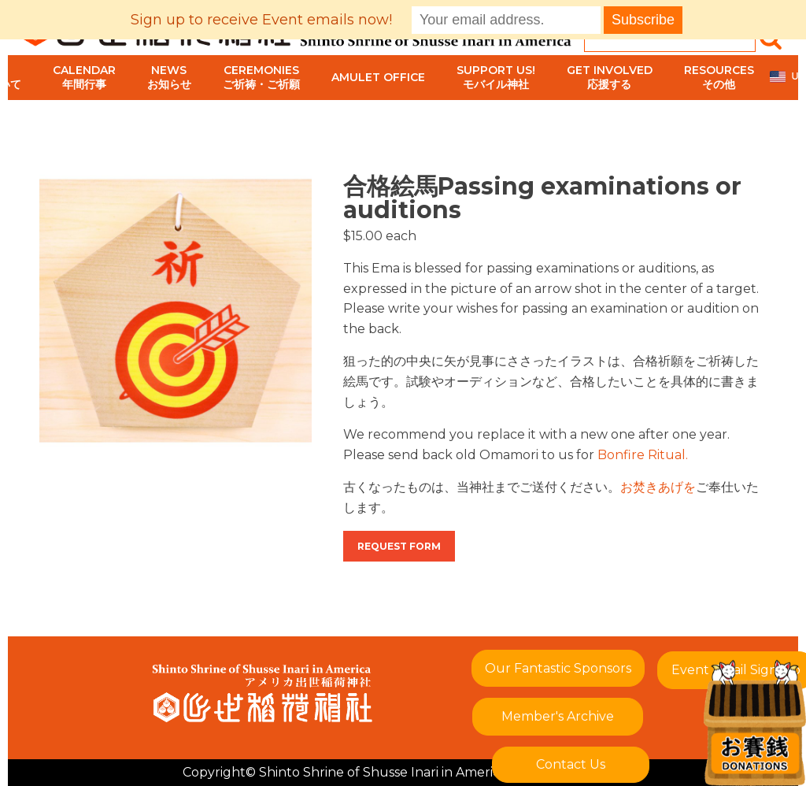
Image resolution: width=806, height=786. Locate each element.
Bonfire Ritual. (642, 454)
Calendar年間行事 (84, 77)
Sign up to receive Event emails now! (261, 19)
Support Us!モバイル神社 (496, 77)
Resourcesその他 (719, 77)
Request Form (399, 546)
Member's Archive (557, 716)
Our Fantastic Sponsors (558, 668)
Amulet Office (378, 77)
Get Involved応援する (610, 77)
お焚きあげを (658, 487)
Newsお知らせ (169, 77)
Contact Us (570, 764)
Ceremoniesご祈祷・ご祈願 (261, 77)
